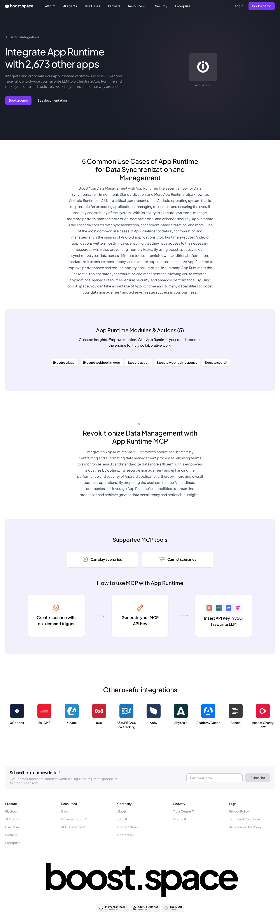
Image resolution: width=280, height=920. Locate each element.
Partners (114, 6)
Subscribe (257, 778)
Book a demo (261, 6)
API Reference (73, 827)
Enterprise (182, 6)
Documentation (74, 819)
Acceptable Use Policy (245, 827)
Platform (48, 6)
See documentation (52, 100)
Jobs (122, 819)
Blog (64, 811)
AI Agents (70, 6)
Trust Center (184, 811)
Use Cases (92, 6)
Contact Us (125, 835)
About (121, 811)
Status (180, 819)
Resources (137, 6)
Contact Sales (127, 827)
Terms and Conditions (244, 819)
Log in (239, 6)
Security (161, 6)
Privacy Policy (239, 811)
